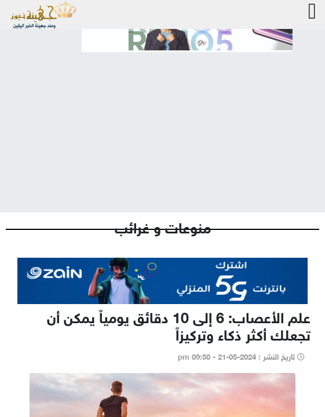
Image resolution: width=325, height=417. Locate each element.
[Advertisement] (162, 123)
